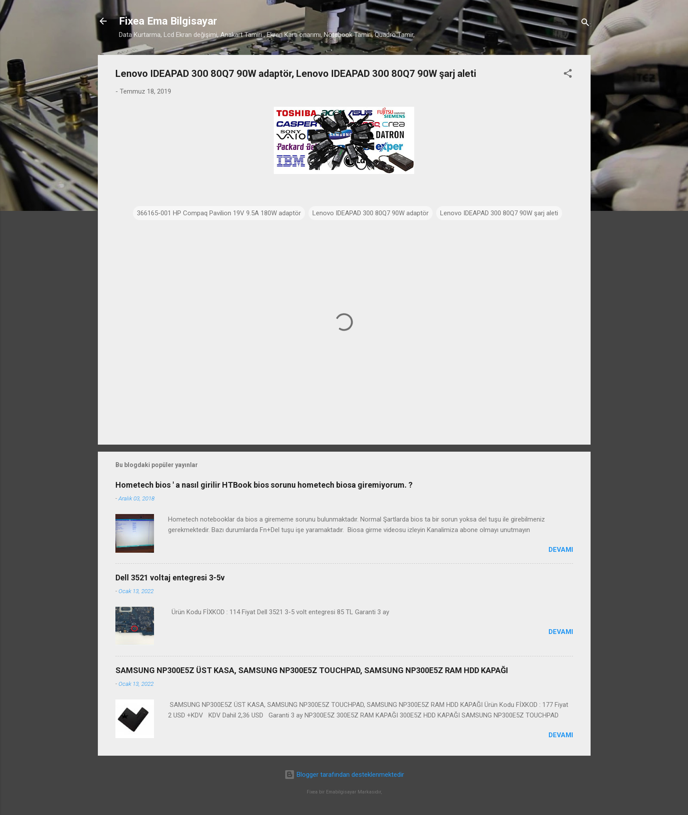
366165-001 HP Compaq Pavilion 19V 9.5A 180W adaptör (219, 213)
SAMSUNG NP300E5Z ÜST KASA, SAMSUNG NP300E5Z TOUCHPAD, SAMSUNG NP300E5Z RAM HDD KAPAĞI (311, 670)
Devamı (560, 550)
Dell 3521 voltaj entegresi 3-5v (170, 577)
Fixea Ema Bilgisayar (168, 21)
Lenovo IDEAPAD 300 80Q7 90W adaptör (370, 213)
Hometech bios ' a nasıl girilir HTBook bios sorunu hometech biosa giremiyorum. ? (263, 484)
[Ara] (585, 24)
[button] (568, 75)
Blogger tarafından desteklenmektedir (344, 775)
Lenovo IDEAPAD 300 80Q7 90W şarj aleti (499, 213)
